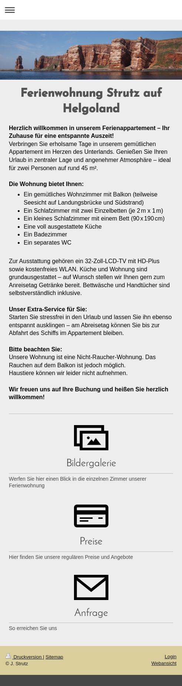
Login (170, 656)
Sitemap (54, 657)
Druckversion (24, 657)
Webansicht (163, 663)
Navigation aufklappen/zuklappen (91, 10)
